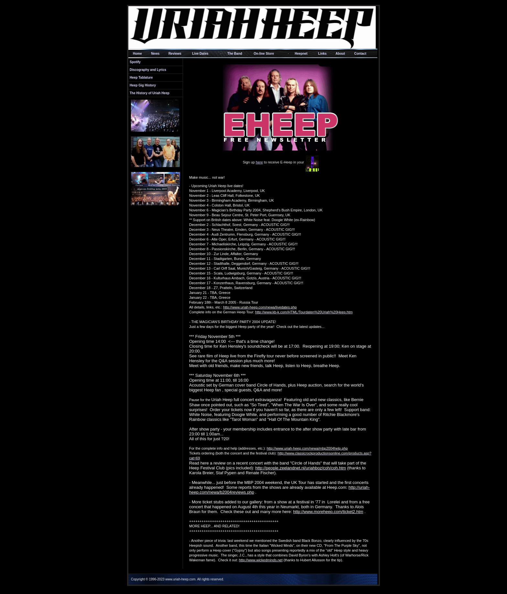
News (155, 53)
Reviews (174, 53)
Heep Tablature (141, 77)
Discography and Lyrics (148, 70)
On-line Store (263, 53)
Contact (360, 53)
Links (322, 53)
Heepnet (301, 53)
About (340, 53)
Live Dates (200, 53)
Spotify (135, 62)
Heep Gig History (143, 85)
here (259, 162)
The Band (234, 53)
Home (137, 53)
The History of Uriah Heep (149, 93)
